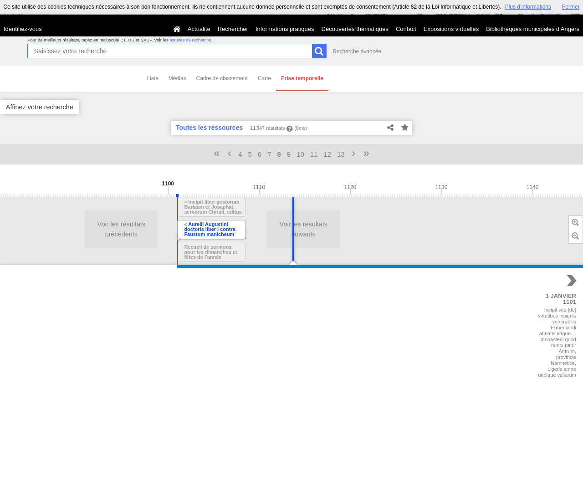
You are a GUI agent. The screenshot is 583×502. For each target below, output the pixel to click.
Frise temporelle (302, 78)
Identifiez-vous (23, 29)
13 (341, 154)
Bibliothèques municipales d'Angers (532, 29)
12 (328, 154)
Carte (264, 78)
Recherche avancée (356, 51)
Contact (406, 29)
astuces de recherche (190, 39)
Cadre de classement (222, 78)
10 (300, 154)
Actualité (199, 29)
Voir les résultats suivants (103, 229)
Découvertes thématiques (355, 29)
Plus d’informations (528, 7)
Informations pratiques (285, 29)
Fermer (571, 7)
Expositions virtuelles (451, 29)
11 (314, 154)
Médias (177, 78)
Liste (153, 78)
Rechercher (233, 29)
